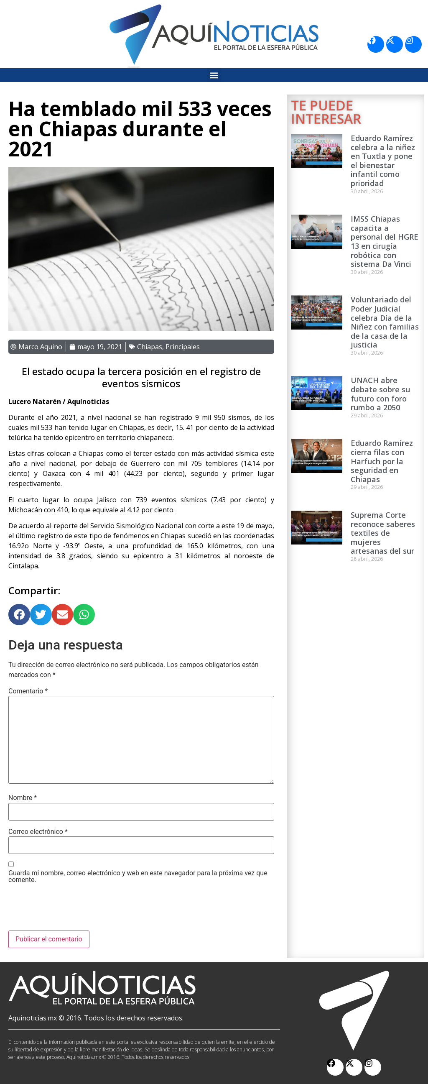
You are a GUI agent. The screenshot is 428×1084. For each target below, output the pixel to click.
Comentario (28, 691)
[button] (214, 75)
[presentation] (71, 910)
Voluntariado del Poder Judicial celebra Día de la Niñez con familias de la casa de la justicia (385, 322)
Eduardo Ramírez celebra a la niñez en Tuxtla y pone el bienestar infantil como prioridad (383, 160)
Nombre (22, 798)
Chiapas (149, 346)
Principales (183, 346)
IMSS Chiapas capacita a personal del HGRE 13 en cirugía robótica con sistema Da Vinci (384, 241)
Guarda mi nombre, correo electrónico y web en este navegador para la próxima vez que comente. (138, 876)
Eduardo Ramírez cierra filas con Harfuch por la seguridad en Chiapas (382, 461)
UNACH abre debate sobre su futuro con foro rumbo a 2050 (380, 393)
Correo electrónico (38, 831)
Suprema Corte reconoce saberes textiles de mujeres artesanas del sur (383, 533)
